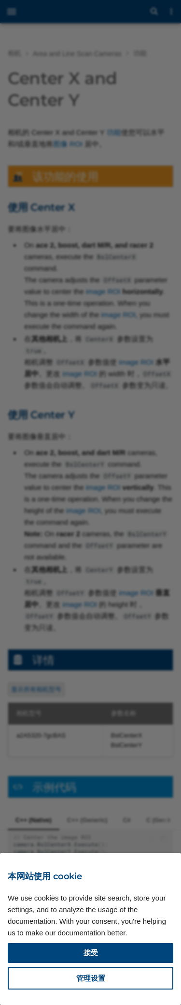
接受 (91, 952)
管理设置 (90, 978)
